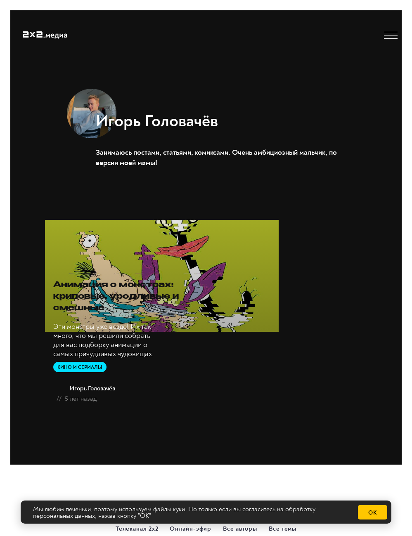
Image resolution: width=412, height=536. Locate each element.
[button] (391, 35)
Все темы (283, 527)
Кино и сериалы (79, 366)
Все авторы (240, 527)
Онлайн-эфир (191, 527)
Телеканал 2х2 (137, 527)
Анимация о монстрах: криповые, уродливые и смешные (128, 295)
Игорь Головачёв (92, 387)
